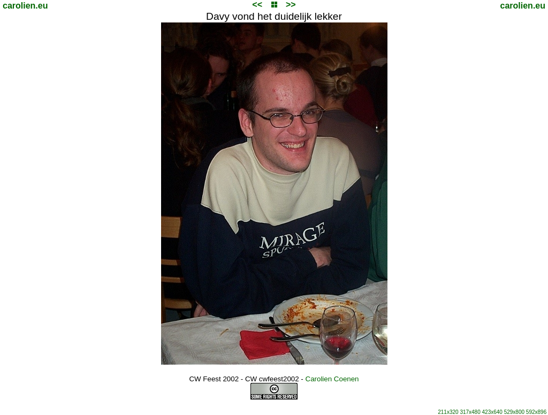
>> (291, 4)
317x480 (470, 412)
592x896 (536, 412)
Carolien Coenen (332, 379)
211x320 (448, 412)
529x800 (514, 412)
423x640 (492, 412)
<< (257, 4)
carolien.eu (25, 5)
